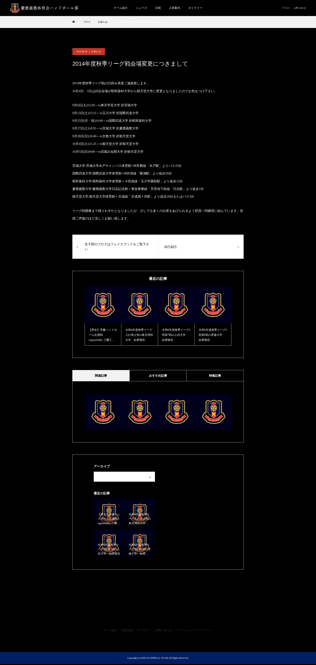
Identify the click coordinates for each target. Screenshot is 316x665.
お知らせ (96, 51)
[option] (103, 316)
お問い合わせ (300, 8)
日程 (158, 7)
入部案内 (174, 7)
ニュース (141, 7)
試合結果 (127, 631)
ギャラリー (195, 7)
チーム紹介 (121, 7)
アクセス (286, 8)
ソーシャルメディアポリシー (194, 631)
